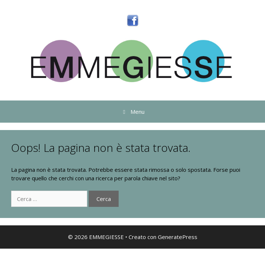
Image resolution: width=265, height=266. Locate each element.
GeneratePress (177, 237)
